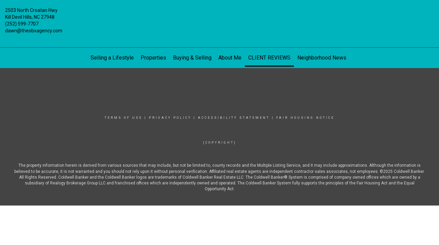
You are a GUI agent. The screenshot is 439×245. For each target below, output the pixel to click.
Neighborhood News (321, 57)
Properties (153, 57)
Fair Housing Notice (305, 117)
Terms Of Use (123, 117)
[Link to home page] (220, 15)
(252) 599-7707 (21, 24)
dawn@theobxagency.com (33, 30)
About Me (229, 57)
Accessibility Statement (234, 117)
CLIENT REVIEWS (269, 57)
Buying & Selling (192, 57)
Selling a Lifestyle (112, 57)
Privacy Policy (170, 117)
